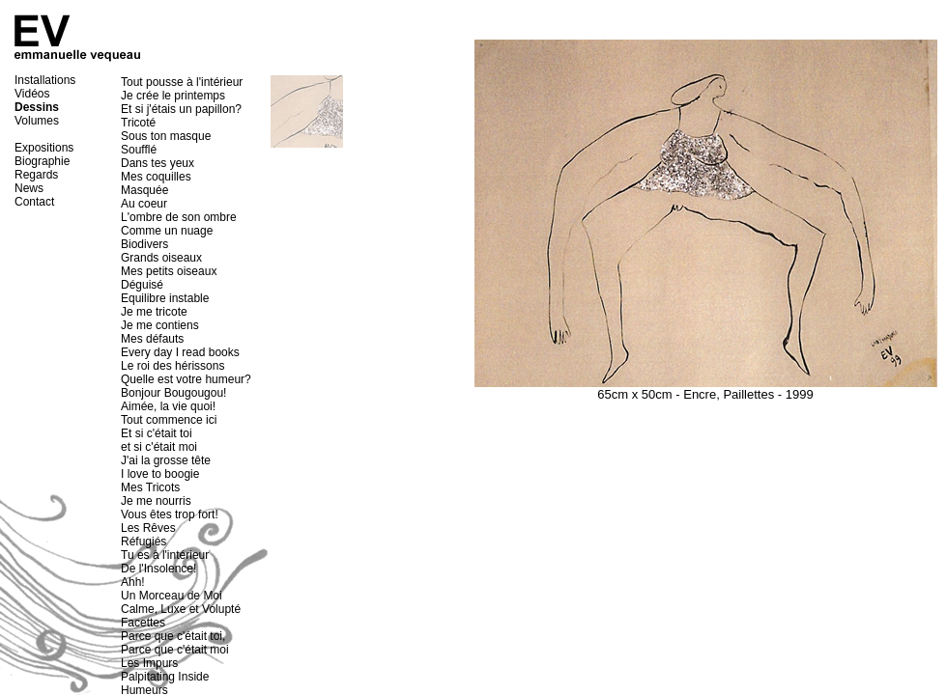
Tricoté (138, 122)
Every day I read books (180, 352)
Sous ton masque (166, 136)
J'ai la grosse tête (166, 460)
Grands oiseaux (161, 257)
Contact (34, 201)
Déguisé (142, 285)
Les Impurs (149, 663)
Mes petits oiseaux (168, 271)
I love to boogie (160, 474)
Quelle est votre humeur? (186, 379)
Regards (36, 174)
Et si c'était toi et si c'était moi (159, 440)
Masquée (144, 190)
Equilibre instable (165, 298)
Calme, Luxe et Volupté (181, 609)
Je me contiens (160, 325)
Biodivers (144, 244)
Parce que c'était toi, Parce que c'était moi (175, 642)
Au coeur (144, 203)
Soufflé (139, 149)
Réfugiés (143, 541)
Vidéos (31, 93)
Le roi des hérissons (172, 366)
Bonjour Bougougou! (173, 393)
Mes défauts (152, 339)
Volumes (36, 120)
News (28, 188)
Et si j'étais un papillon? (181, 109)
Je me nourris (156, 501)
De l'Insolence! (158, 568)
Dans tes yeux (157, 163)
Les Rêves (148, 528)
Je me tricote (154, 312)
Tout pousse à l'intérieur (182, 82)
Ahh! (133, 582)
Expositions (43, 147)
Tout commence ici (168, 420)
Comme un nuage (167, 230)
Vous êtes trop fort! (169, 514)
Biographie (42, 161)
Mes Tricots (150, 487)
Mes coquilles (156, 176)
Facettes (143, 622)
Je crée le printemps (173, 95)
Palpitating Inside (165, 676)
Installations (44, 80)
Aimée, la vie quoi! (168, 406)
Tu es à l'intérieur (165, 555)
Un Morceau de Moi (171, 595)
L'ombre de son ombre (179, 217)
